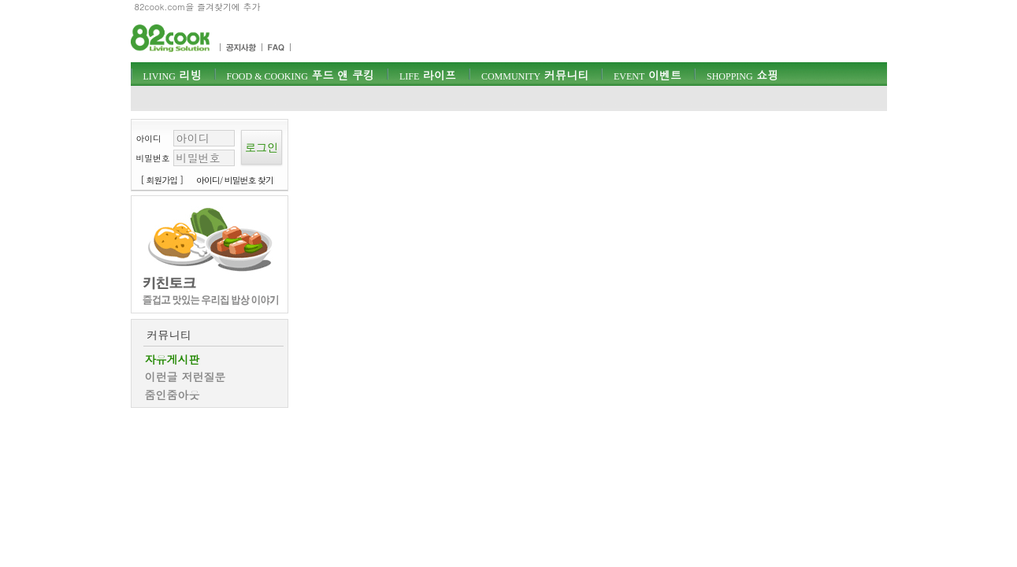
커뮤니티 (534, 75)
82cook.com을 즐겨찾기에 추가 (198, 7)
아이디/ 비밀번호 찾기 (234, 180)
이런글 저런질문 (185, 376)
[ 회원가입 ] (162, 180)
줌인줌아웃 (172, 394)
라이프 (427, 75)
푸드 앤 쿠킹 (300, 75)
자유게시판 (172, 359)
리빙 (172, 75)
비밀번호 (153, 158)
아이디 (148, 138)
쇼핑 (742, 75)
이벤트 (647, 75)
